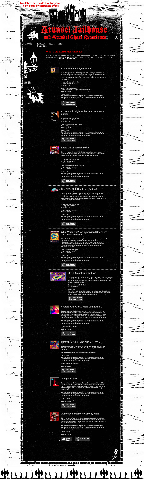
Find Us (52, 44)
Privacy (55, 465)
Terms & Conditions (67, 465)
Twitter (61, 57)
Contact (60, 44)
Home (29, 44)
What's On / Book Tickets (41, 44)
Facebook (71, 57)
